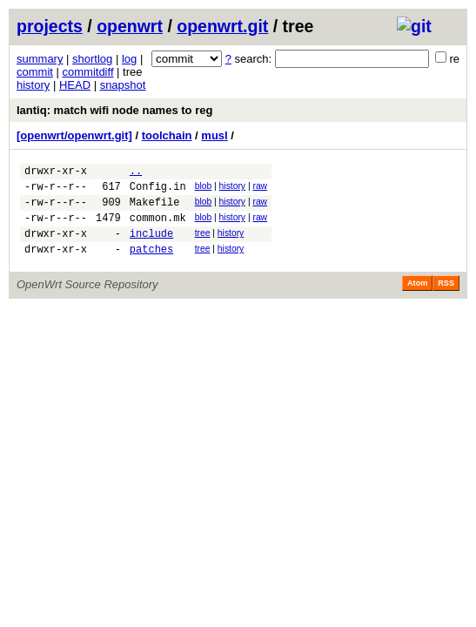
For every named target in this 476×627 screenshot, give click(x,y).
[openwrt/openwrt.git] (74, 135)
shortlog (92, 58)
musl (214, 135)
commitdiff (88, 71)
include (151, 246)
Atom (417, 298)
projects (50, 26)
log (129, 58)
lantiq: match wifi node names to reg (114, 110)
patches (151, 264)
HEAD (75, 84)
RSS (446, 298)
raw (259, 188)
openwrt (130, 26)
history (33, 84)
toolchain (167, 135)
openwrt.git (222, 26)
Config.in (158, 191)
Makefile (155, 209)
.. (136, 172)
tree (203, 243)
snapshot (123, 84)
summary (40, 58)
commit (35, 71)
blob (203, 188)
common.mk (158, 227)
